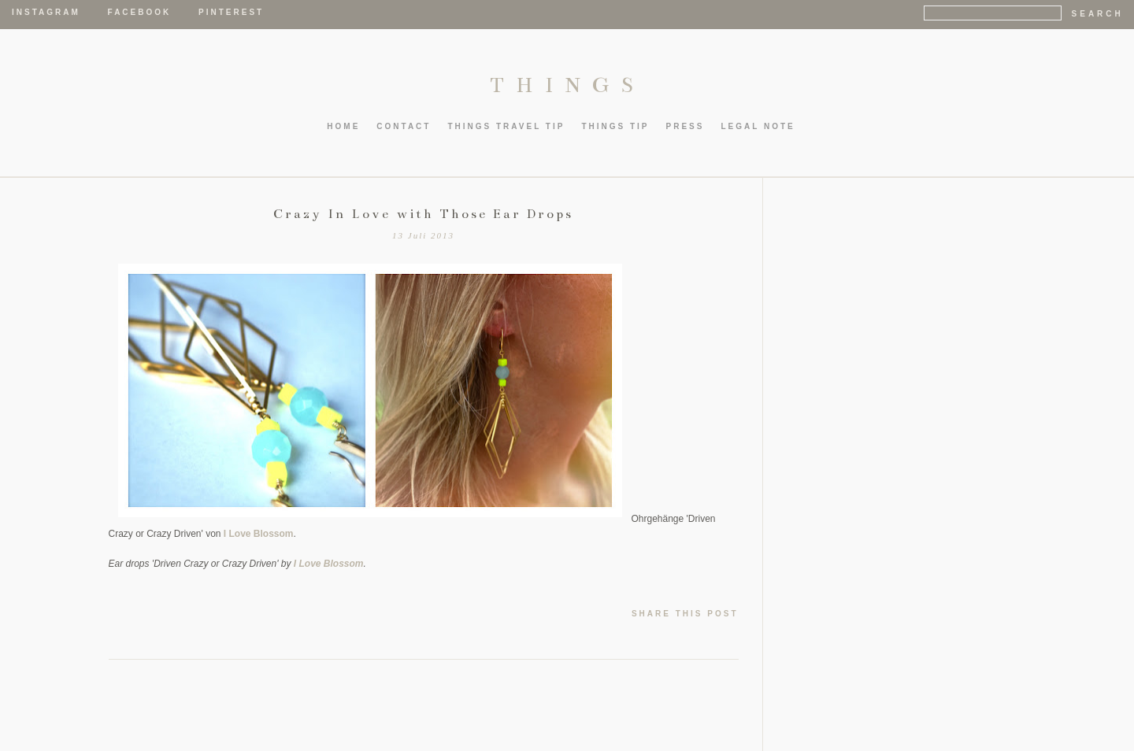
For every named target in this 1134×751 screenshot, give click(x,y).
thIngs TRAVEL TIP (506, 126)
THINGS (567, 85)
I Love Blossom (259, 533)
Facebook (140, 12)
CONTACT (403, 126)
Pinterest (231, 12)
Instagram (46, 12)
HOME (343, 126)
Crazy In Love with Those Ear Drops (423, 214)
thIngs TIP (615, 126)
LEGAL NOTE (758, 126)
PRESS (685, 126)
